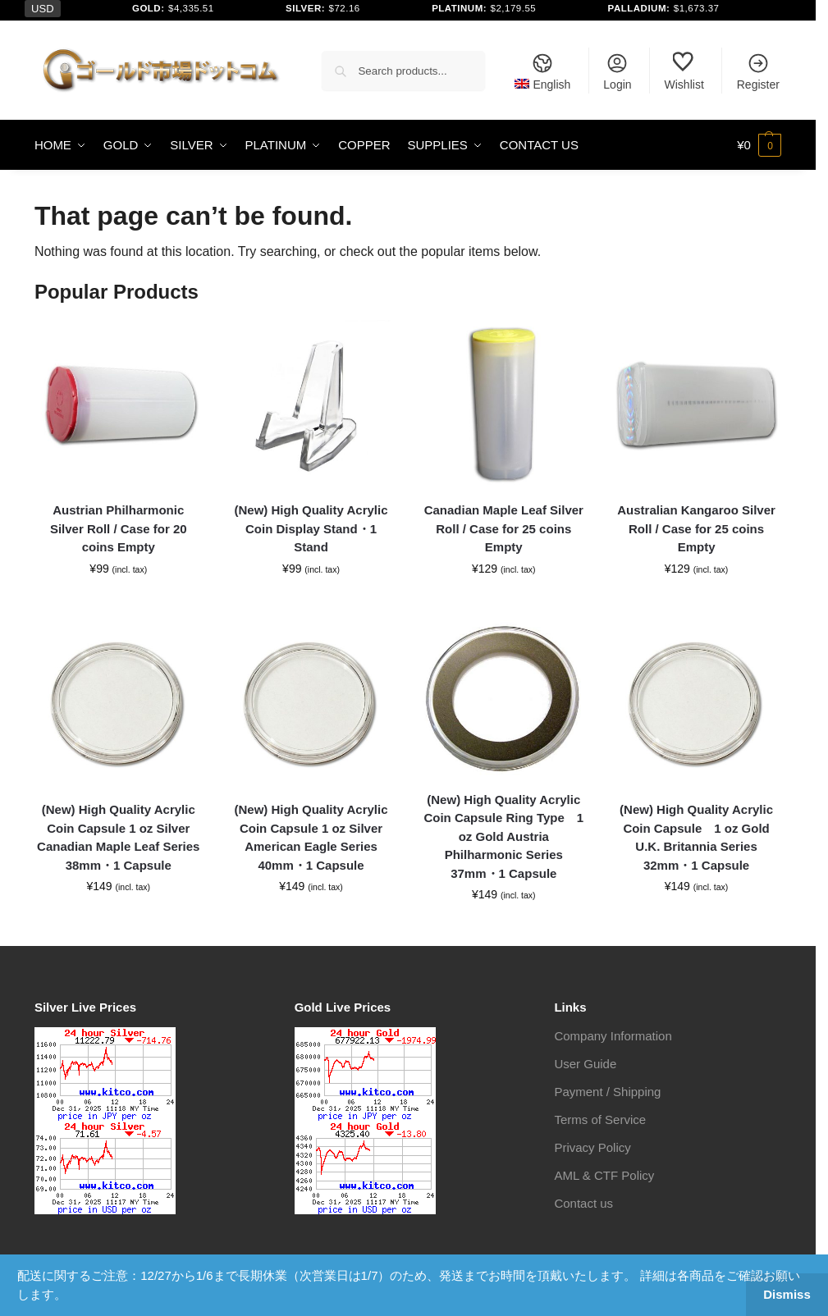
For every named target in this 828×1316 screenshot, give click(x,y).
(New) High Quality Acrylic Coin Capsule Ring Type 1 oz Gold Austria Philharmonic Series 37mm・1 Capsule (503, 836)
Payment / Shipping (607, 1092)
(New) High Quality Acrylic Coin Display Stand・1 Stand (311, 528)
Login (617, 71)
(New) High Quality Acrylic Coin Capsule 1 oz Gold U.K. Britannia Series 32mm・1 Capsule (696, 837)
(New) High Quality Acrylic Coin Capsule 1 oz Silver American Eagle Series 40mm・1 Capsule (311, 837)
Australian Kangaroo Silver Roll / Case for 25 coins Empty (696, 528)
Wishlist (684, 71)
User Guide (585, 1064)
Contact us (583, 1203)
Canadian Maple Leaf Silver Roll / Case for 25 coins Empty (503, 528)
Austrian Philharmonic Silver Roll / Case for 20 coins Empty (118, 528)
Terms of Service (600, 1119)
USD (42, 8)
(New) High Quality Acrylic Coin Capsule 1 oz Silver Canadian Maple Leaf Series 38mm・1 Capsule (118, 837)
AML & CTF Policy (604, 1175)
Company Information (612, 1036)
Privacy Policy (592, 1147)
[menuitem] (543, 71)
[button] (759, 145)
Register (758, 71)
